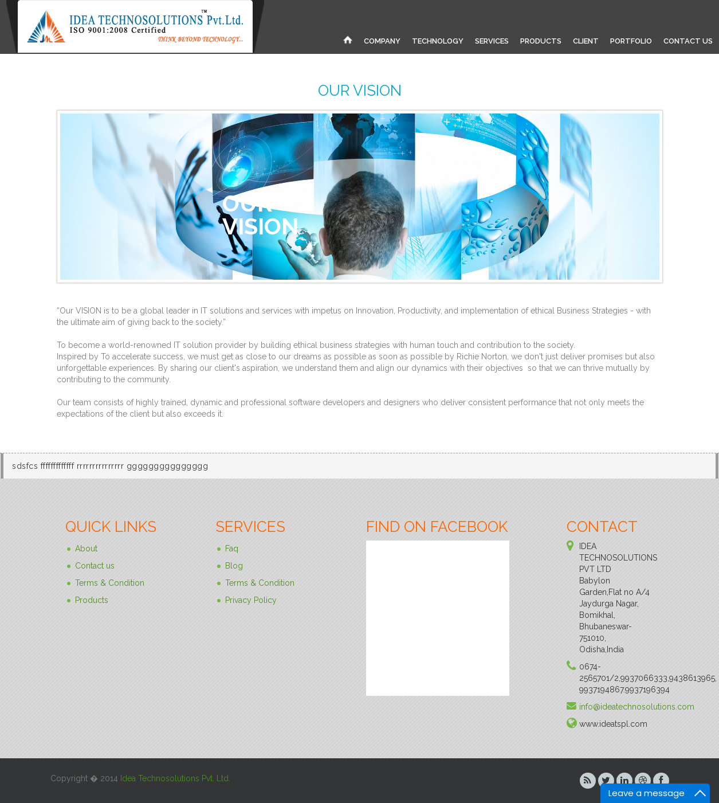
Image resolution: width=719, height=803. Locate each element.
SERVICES (492, 41)
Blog (234, 565)
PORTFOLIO (631, 41)
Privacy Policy (251, 600)
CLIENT (586, 41)
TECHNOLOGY (437, 41)
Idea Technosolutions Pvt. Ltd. (175, 778)
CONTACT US (688, 41)
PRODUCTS (540, 41)
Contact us (95, 565)
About (86, 548)
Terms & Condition (109, 582)
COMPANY (382, 41)
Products (91, 600)
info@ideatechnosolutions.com (636, 706)
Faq (231, 548)
